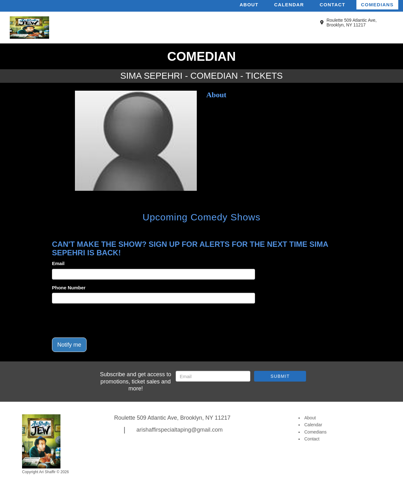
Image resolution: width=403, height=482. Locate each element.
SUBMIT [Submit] (280, 376)
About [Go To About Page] (310, 417)
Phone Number (69, 287)
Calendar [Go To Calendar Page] (313, 424)
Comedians (377, 4)
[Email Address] (213, 376)
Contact (332, 4)
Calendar (289, 4)
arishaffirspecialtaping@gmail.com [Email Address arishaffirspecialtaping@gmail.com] (179, 430)
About (249, 4)
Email (58, 263)
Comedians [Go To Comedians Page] (315, 431)
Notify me (69, 345)
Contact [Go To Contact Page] (312, 438)
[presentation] (100, 320)
